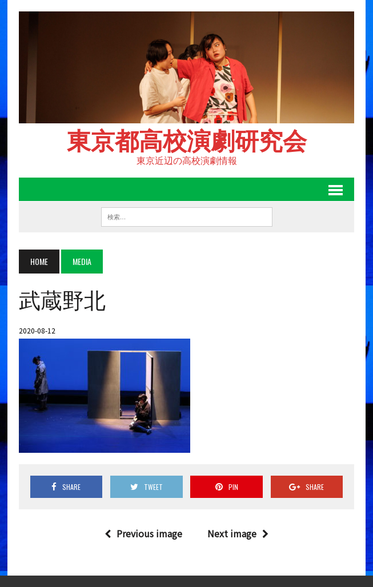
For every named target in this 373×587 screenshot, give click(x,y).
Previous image (143, 533)
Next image (237, 533)
